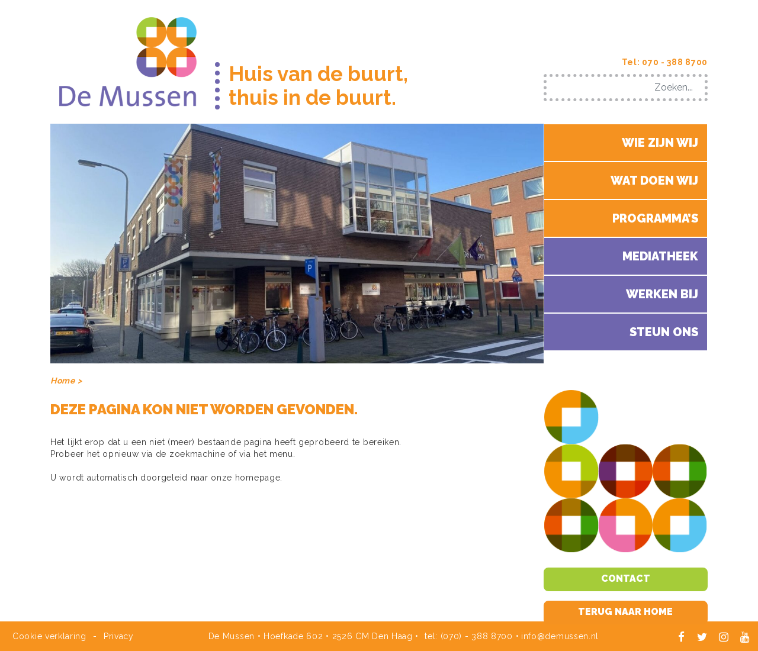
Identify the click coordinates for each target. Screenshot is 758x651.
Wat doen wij (654, 180)
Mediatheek (660, 256)
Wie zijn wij (660, 143)
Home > (66, 380)
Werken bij (662, 294)
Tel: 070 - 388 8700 (665, 62)
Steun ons (663, 332)
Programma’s (655, 218)
